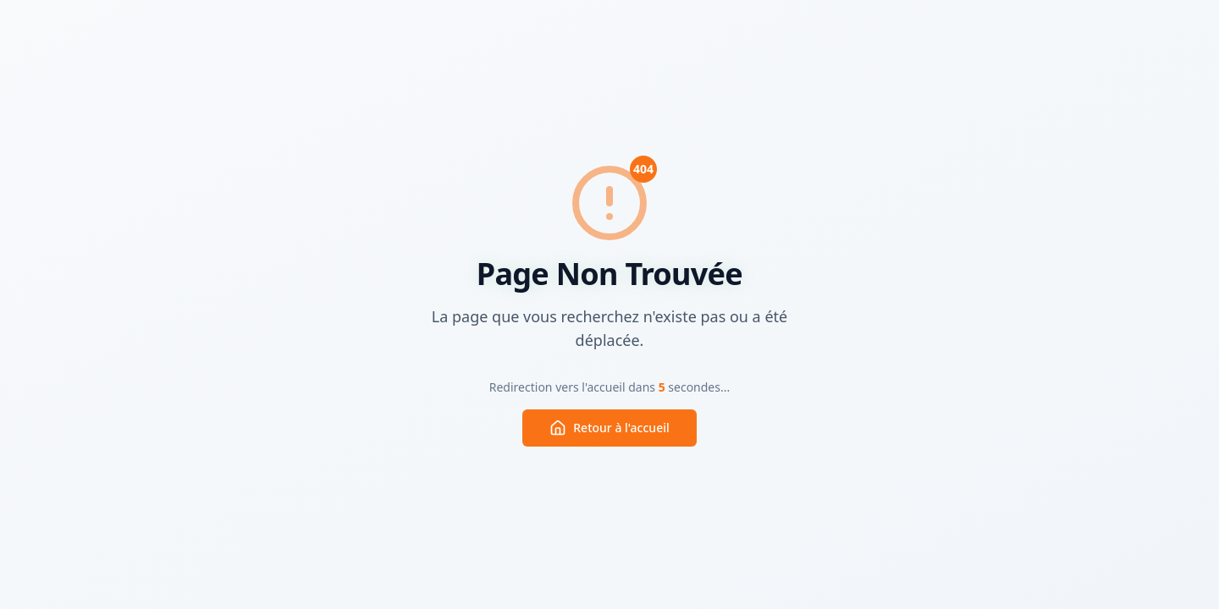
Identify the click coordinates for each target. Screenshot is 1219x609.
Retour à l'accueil (609, 428)
